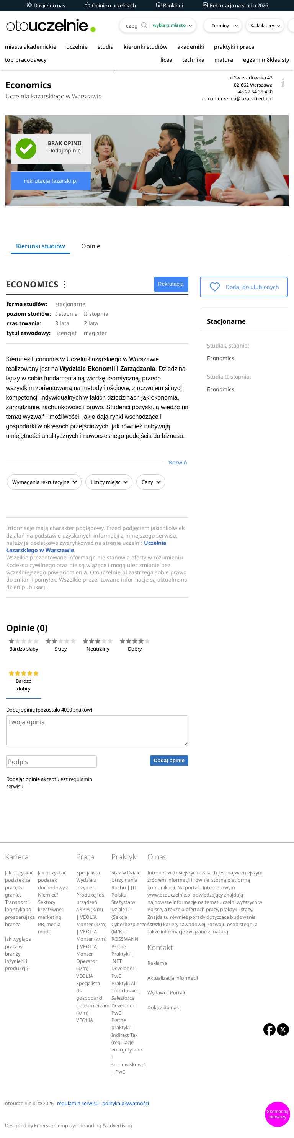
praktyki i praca (234, 46)
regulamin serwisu (78, 1102)
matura (223, 59)
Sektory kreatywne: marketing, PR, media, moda (50, 916)
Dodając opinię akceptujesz (49, 781)
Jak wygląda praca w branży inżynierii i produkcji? (18, 953)
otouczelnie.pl (21, 1102)
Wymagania (43, 482)
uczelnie (77, 46)
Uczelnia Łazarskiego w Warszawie (53, 96)
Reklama (157, 962)
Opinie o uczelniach (110, 5)
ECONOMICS (38, 284)
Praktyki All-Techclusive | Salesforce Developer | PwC (125, 997)
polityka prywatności (125, 1102)
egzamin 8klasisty (266, 59)
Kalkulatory (262, 25)
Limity (108, 482)
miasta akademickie (30, 46)
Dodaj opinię (169, 759)
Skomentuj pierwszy (278, 1114)
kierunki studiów (145, 46)
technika (193, 59)
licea (166, 59)
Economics (220, 358)
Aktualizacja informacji (172, 977)
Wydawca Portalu (167, 992)
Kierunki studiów (40, 246)
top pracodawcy (25, 59)
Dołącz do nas (46, 5)
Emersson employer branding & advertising (83, 1124)
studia (106, 46)
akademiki (190, 46)
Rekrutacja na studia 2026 (235, 5)
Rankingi (169, 5)
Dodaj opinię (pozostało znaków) (49, 708)
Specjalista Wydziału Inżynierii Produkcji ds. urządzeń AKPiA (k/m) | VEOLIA (90, 893)
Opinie (90, 246)
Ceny (150, 482)
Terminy (220, 25)
